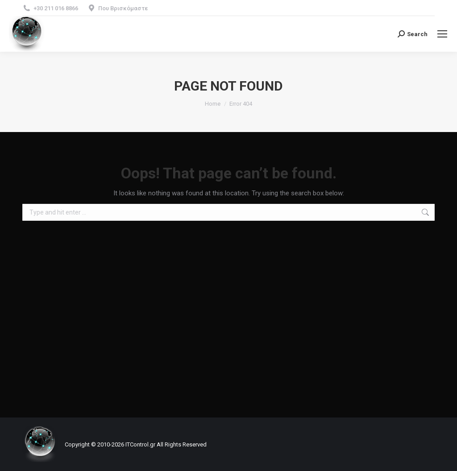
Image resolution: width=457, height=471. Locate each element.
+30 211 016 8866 (55, 8)
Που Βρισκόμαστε (123, 8)
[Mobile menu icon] (442, 34)
